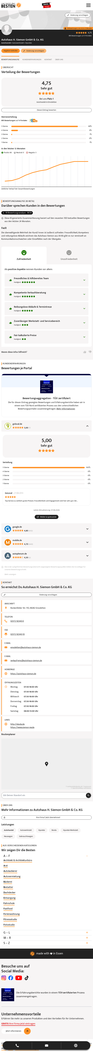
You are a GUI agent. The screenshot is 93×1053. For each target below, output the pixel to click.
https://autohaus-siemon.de (23, 674)
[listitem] (17, 860)
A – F (46, 856)
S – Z (46, 943)
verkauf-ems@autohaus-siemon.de (26, 661)
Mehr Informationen (65, 409)
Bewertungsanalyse (10, 60)
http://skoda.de (17, 724)
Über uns (59, 60)
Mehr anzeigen (10, 574)
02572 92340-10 (17, 634)
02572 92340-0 (17, 621)
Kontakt (48, 60)
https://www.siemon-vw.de (22, 727)
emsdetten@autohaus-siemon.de (25, 647)
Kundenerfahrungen (31, 60)
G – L (46, 933)
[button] (10, 51)
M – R (46, 938)
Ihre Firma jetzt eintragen (18, 1024)
